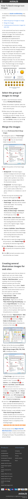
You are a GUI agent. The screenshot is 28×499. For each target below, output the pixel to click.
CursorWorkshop (5, 460)
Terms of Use (18, 453)
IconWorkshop (4, 455)
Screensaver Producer (6, 458)
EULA (16, 460)
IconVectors (4, 451)
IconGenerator (4, 453)
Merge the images (9, 23)
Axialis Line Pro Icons (6, 463)
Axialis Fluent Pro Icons (6, 476)
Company (17, 451)
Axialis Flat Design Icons (7, 485)
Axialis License (18, 458)
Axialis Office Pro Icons (6, 474)
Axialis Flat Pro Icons (6, 478)
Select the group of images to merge (14, 20)
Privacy (17, 455)
